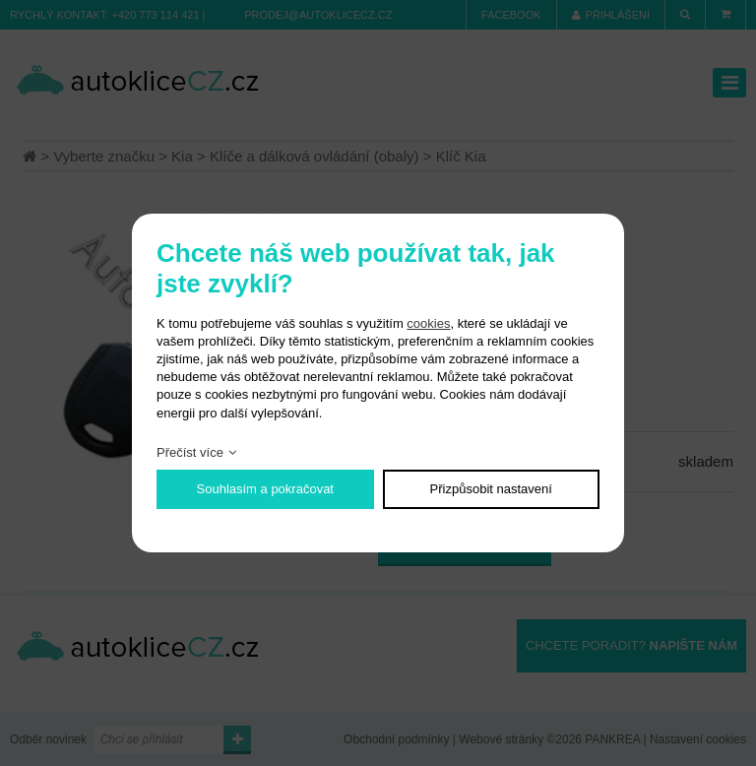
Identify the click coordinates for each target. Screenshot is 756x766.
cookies (428, 323)
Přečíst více (190, 452)
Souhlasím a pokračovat (265, 488)
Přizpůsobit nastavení (491, 488)
